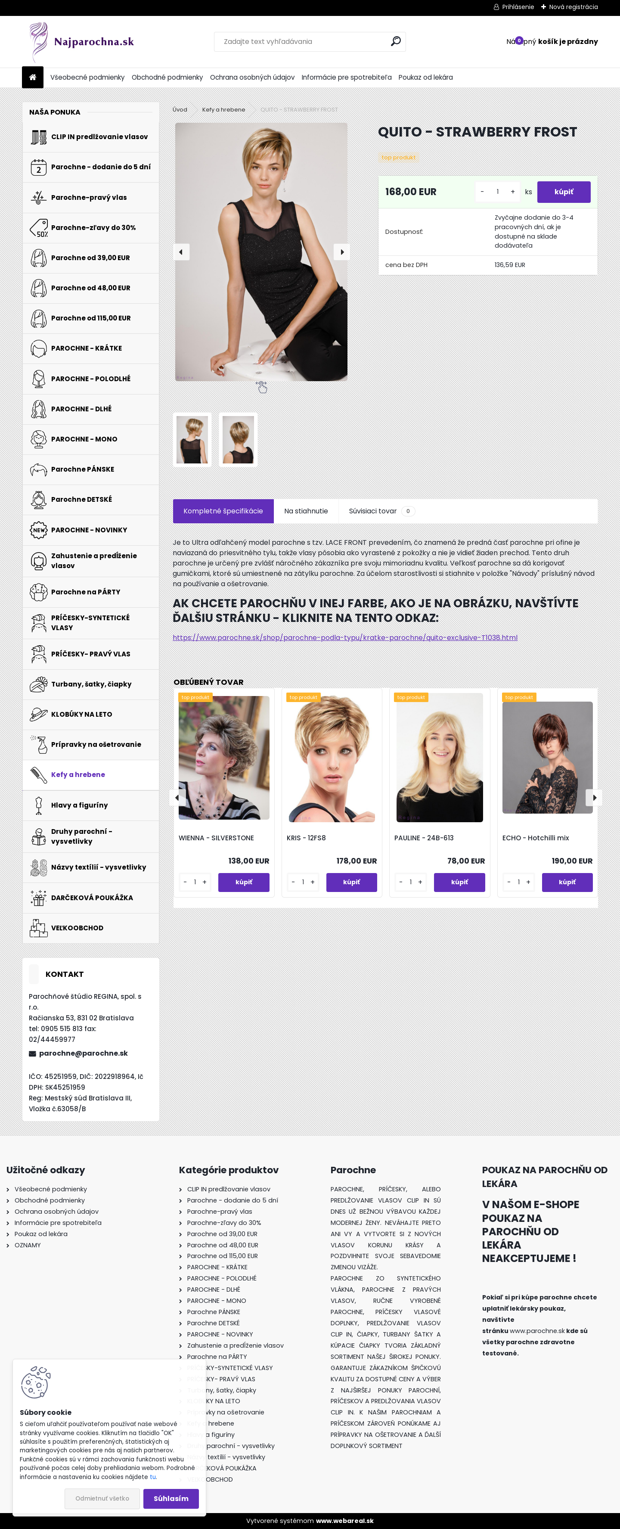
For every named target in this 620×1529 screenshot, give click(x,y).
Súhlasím (171, 1499)
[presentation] (181, 252)
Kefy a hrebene (223, 110)
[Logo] (81, 41)
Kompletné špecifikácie (223, 511)
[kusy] (498, 191)
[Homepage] (32, 77)
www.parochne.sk (537, 1331)
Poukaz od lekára (426, 77)
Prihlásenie (518, 7)
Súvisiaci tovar (382, 511)
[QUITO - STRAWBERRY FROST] (261, 252)
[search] (396, 41)
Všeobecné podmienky (87, 77)
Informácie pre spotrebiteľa (347, 77)
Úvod (180, 110)
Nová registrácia (573, 7)
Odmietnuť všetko (102, 1499)
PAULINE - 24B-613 (424, 837)
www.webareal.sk (345, 1521)
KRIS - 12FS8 (306, 837)
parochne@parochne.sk (83, 1053)
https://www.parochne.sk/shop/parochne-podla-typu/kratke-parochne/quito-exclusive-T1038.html (345, 638)
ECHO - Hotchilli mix (535, 837)
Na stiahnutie (306, 511)
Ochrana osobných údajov (252, 77)
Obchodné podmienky (167, 77)
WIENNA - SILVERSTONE (216, 837)
